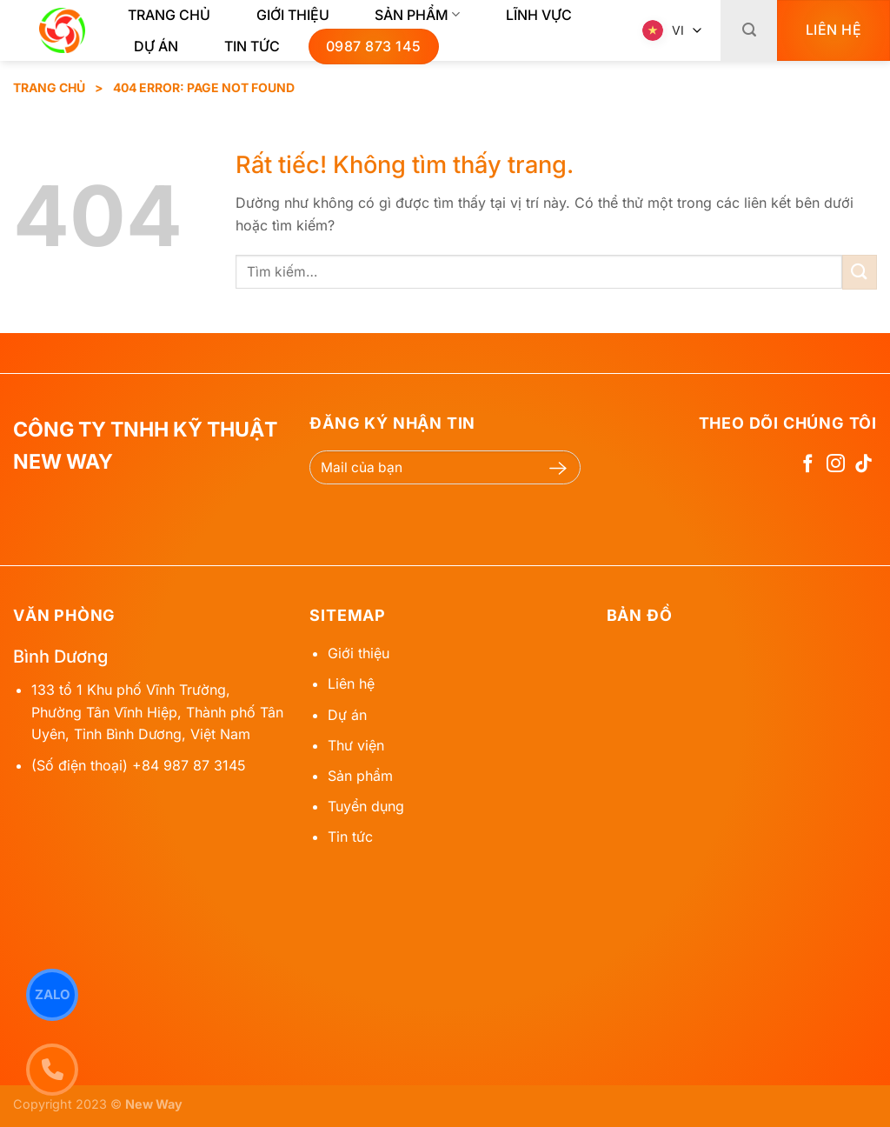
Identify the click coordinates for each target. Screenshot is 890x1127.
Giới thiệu (292, 14)
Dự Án (156, 46)
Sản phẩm (417, 14)
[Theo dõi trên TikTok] (863, 465)
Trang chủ (169, 14)
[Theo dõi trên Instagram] (836, 465)
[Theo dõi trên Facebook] (808, 465)
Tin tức (252, 46)
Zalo (52, 994)
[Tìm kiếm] (749, 30)
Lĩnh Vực (539, 14)
